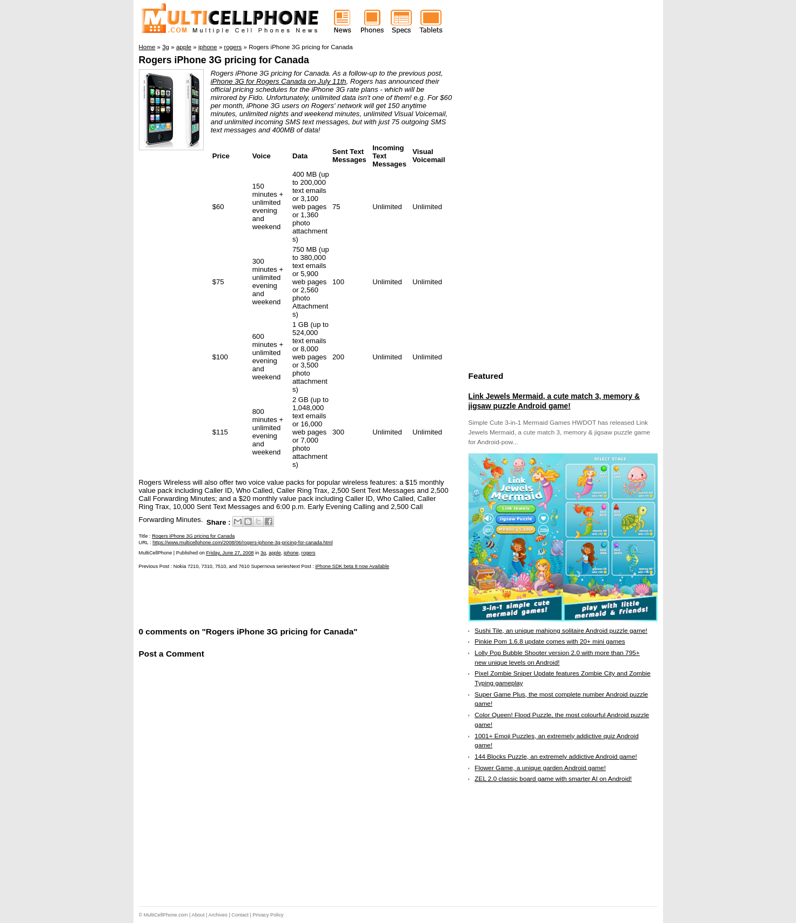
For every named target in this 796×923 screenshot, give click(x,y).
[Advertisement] (265, 597)
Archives (218, 915)
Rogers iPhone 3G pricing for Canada (224, 60)
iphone (291, 553)
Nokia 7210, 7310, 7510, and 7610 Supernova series (231, 566)
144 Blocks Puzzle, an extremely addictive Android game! (555, 756)
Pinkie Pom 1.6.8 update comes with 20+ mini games (549, 641)
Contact (240, 915)
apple (274, 553)
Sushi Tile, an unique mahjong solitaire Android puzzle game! (560, 630)
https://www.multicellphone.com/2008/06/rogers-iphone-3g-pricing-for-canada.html (242, 542)
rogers (309, 553)
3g (263, 553)
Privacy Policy (267, 915)
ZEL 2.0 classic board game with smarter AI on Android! (553, 778)
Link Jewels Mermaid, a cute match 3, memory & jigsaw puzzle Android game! (554, 401)
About (198, 915)
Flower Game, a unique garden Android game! (540, 768)
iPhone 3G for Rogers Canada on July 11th (278, 81)
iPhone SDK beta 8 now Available (352, 566)
